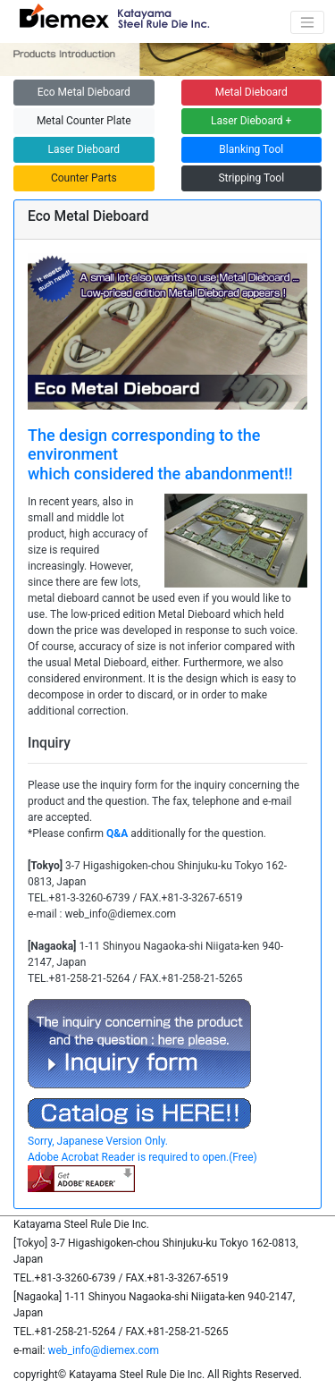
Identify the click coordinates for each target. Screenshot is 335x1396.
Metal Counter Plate (84, 120)
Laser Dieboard (83, 149)
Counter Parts (84, 178)
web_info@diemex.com (103, 1350)
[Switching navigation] (307, 22)
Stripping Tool (251, 178)
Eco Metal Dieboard (84, 92)
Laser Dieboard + (251, 120)
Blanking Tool (251, 149)
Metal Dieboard (251, 92)
